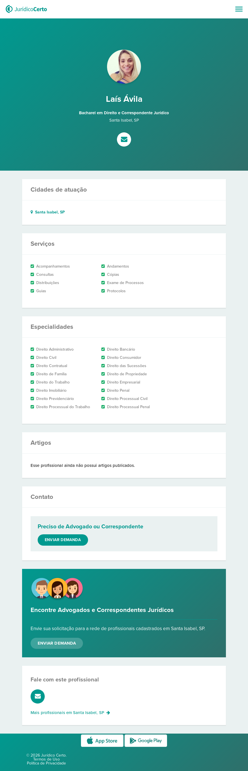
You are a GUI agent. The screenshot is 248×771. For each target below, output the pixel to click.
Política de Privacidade (46, 763)
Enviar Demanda (57, 643)
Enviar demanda (63, 539)
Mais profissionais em (70, 712)
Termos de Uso (46, 759)
